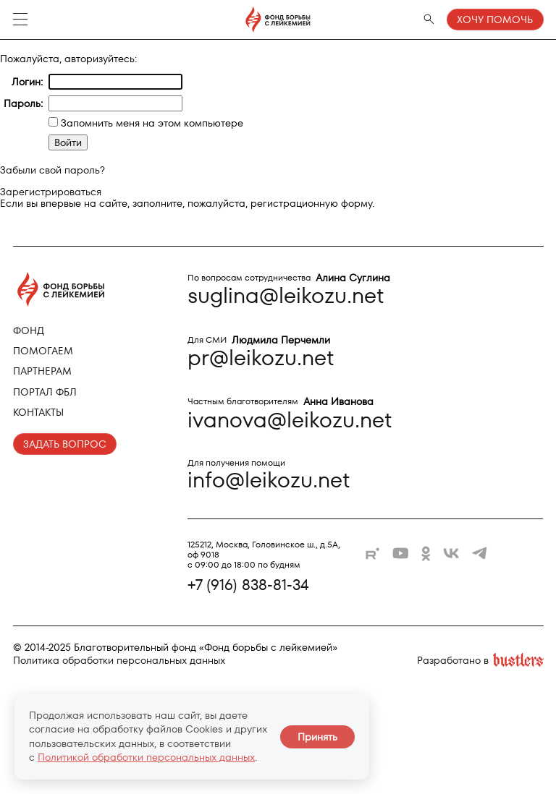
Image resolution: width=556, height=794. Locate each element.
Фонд (28, 330)
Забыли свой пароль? (52, 170)
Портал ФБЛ (45, 392)
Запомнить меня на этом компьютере (150, 123)
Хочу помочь (495, 19)
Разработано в (480, 660)
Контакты (38, 412)
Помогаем (43, 350)
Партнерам (42, 371)
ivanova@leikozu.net (290, 420)
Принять (317, 737)
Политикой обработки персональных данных (146, 757)
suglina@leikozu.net (286, 295)
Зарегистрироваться (50, 191)
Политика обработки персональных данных (119, 660)
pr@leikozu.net (261, 357)
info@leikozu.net (269, 480)
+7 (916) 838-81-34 (248, 585)
